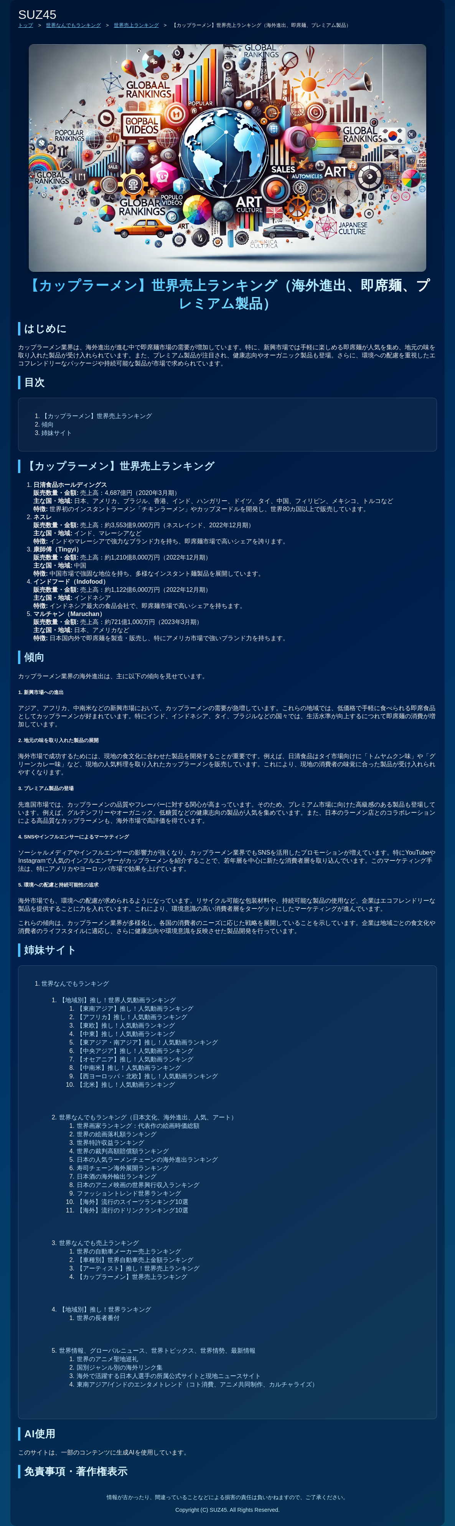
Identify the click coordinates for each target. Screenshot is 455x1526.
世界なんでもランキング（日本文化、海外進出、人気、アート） (148, 1117)
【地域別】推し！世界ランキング (105, 1309)
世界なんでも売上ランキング (99, 1242)
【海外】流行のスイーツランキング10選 (132, 1201)
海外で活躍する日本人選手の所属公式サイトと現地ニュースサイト (169, 1375)
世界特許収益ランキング (110, 1142)
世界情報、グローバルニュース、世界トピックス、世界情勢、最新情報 (157, 1350)
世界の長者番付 (98, 1317)
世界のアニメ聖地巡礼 (107, 1358)
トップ (25, 25)
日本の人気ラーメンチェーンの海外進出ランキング (147, 1159)
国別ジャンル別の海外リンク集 (120, 1367)
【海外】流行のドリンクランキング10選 (132, 1210)
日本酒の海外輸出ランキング (117, 1176)
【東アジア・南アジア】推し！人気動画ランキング (147, 1042)
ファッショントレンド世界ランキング (129, 1193)
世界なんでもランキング (73, 25)
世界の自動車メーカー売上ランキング (129, 1251)
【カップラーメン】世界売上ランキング (96, 415)
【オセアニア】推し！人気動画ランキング (135, 1059)
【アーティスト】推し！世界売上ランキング (138, 1268)
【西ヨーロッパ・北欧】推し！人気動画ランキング (147, 1076)
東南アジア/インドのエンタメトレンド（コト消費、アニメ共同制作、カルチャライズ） (197, 1384)
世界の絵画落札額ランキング (117, 1134)
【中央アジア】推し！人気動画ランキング (135, 1050)
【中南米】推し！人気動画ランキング (129, 1067)
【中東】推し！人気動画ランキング (126, 1033)
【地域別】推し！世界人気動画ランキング (117, 999)
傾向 (47, 424)
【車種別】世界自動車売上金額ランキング (135, 1259)
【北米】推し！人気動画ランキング (126, 1084)
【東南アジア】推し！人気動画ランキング (135, 1008)
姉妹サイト (56, 432)
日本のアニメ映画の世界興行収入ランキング (138, 1184)
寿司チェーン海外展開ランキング (123, 1167)
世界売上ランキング (136, 25)
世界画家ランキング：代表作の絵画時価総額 (138, 1125)
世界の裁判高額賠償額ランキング (123, 1150)
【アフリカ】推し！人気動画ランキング (132, 1016)
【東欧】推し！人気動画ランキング (126, 1025)
